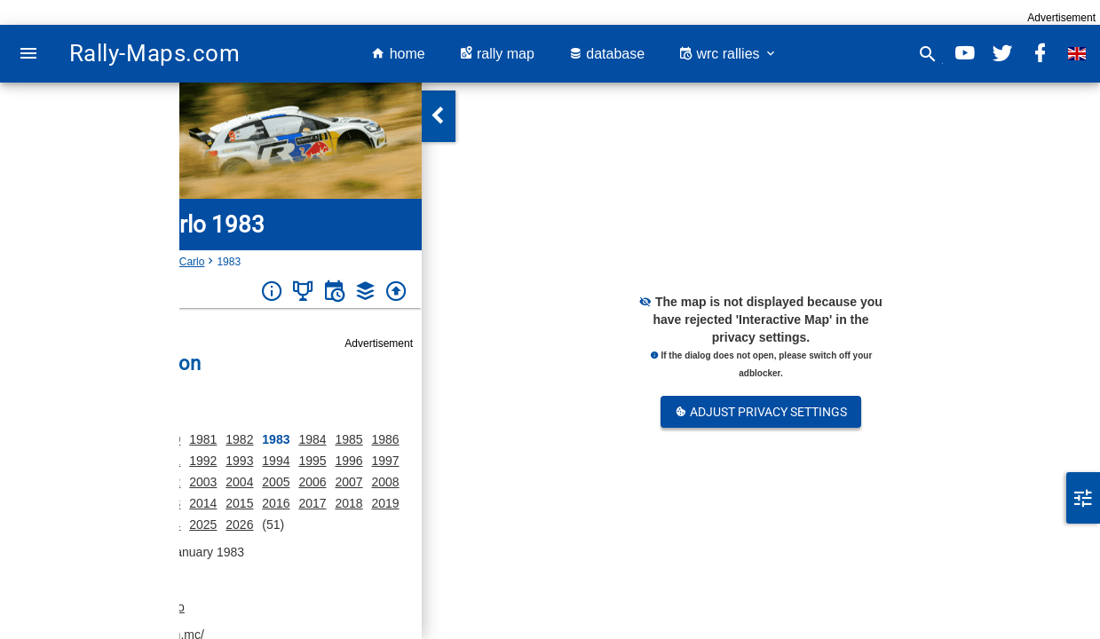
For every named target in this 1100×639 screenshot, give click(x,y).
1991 (166, 461)
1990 (130, 461)
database (606, 53)
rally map (496, 53)
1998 (21, 482)
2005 (275, 482)
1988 (57, 461)
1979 (130, 439)
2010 (57, 503)
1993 (239, 461)
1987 (21, 461)
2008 (385, 482)
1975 (21, 439)
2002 (166, 482)
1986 (385, 439)
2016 (275, 503)
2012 (130, 503)
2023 (130, 524)
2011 (93, 503)
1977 (93, 439)
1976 (57, 439)
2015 (239, 503)
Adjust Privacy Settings (761, 412)
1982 (239, 439)
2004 (239, 482)
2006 (312, 482)
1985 (348, 439)
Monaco (82, 262)
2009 (21, 503)
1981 (203, 439)
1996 (348, 461)
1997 (385, 461)
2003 (203, 482)
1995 (312, 461)
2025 (203, 524)
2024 (166, 524)
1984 (312, 439)
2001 (130, 482)
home (397, 53)
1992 (203, 461)
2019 (385, 503)
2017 (312, 503)
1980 (166, 439)
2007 (348, 482)
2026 (239, 524)
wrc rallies (728, 54)
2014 (203, 503)
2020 (21, 524)
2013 (166, 503)
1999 (57, 482)
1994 (275, 461)
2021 (57, 524)
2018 (348, 503)
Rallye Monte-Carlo (159, 262)
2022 (93, 524)
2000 (93, 482)
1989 (93, 461)
